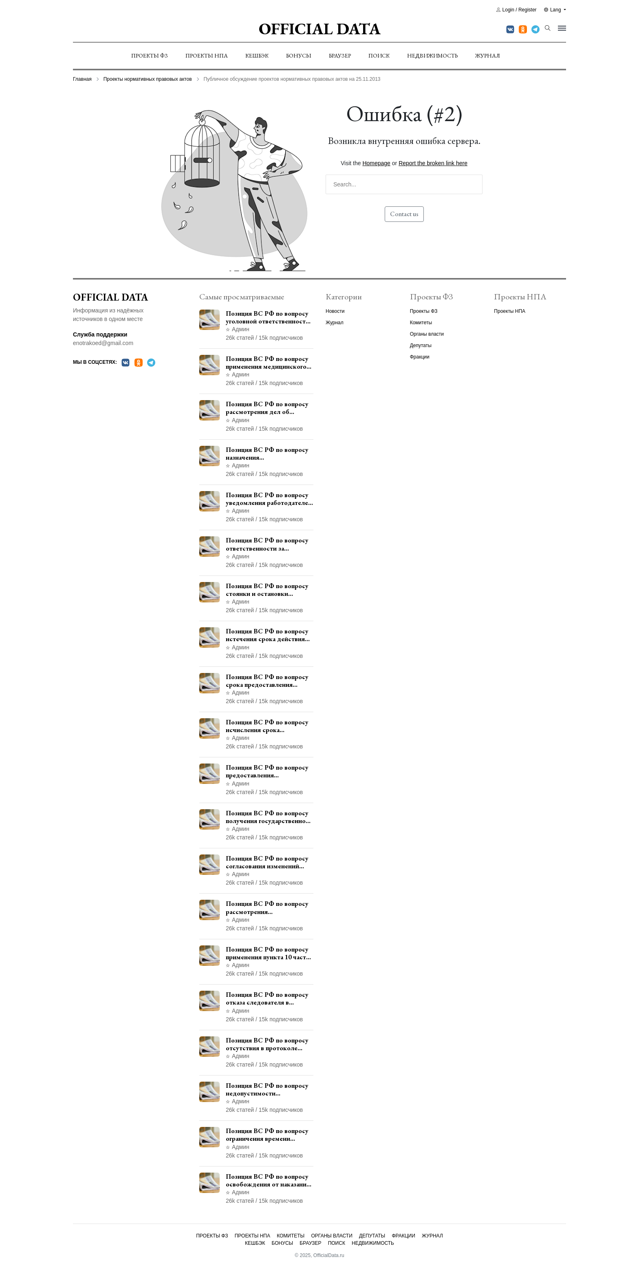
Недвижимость (432, 55)
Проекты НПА (206, 55)
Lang (553, 10)
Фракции (420, 357)
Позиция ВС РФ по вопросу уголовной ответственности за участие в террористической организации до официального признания (267, 317)
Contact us (404, 214)
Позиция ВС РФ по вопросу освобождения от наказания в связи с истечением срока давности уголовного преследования (268, 1180)
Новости (335, 311)
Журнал (487, 55)
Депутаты (421, 345)
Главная (82, 79)
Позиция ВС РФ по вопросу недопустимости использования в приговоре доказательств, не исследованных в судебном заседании (267, 1089)
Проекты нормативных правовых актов (148, 79)
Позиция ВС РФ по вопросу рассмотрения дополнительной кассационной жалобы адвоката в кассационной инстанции (267, 907)
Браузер (340, 55)
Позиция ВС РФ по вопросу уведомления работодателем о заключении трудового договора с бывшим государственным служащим (269, 499)
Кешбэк (257, 55)
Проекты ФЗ (149, 55)
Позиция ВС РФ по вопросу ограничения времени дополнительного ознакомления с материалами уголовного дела (269, 1134)
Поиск (379, 55)
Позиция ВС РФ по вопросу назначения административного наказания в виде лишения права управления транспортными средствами (267, 453)
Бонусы (298, 55)
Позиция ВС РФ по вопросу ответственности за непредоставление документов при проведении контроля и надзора (268, 544)
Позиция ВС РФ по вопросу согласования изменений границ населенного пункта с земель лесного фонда (268, 862)
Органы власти (427, 334)
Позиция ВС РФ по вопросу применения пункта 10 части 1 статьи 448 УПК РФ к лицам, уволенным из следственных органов (268, 953)
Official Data (320, 28)
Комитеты (421, 322)
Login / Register (516, 10)
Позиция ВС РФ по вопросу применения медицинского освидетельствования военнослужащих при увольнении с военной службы (267, 362)
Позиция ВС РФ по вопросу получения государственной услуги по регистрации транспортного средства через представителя (267, 817)
